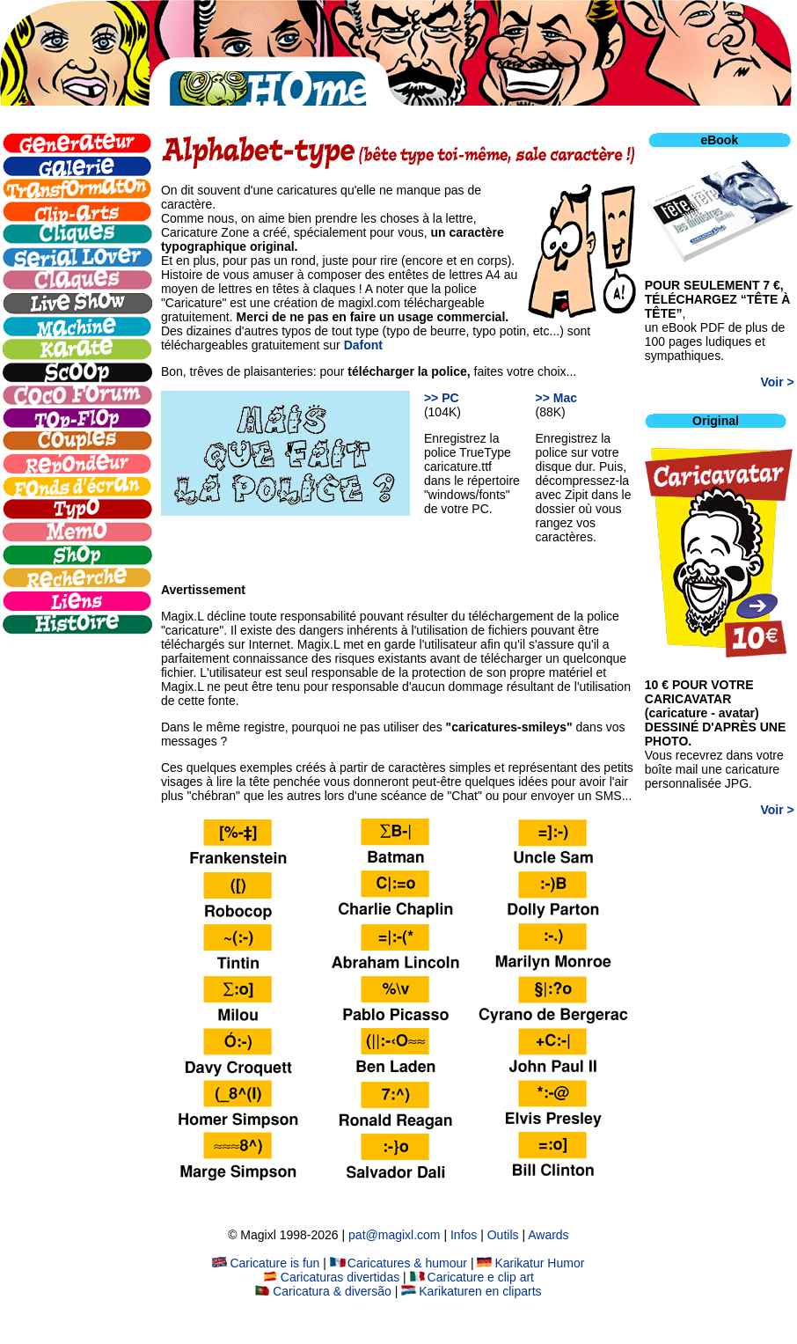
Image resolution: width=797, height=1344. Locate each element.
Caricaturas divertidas (331, 1277)
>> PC (441, 398)
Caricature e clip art (472, 1277)
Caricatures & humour (398, 1263)
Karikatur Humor (530, 1263)
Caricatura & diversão (323, 1291)
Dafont (363, 345)
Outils (503, 1235)
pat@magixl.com (394, 1235)
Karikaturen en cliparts (471, 1291)
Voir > (777, 382)
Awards (548, 1235)
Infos (463, 1235)
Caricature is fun (265, 1263)
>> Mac (556, 398)
